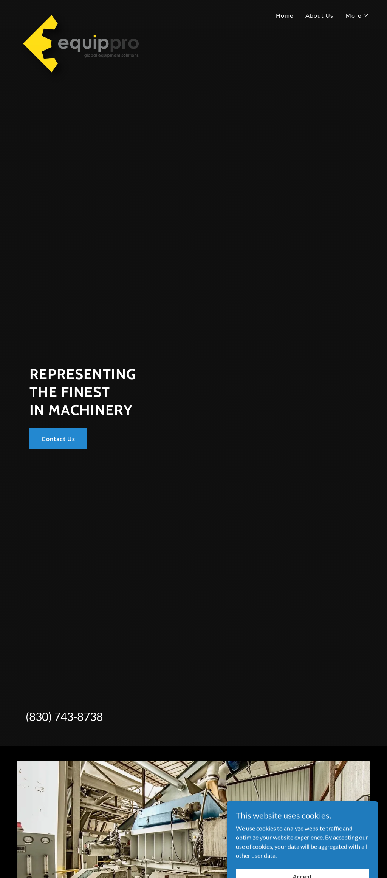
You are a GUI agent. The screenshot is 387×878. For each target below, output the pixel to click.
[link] (78, 13)
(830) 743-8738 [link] (64, 716)
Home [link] (284, 15)
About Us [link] (319, 15)
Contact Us (58, 438)
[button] (357, 15)
